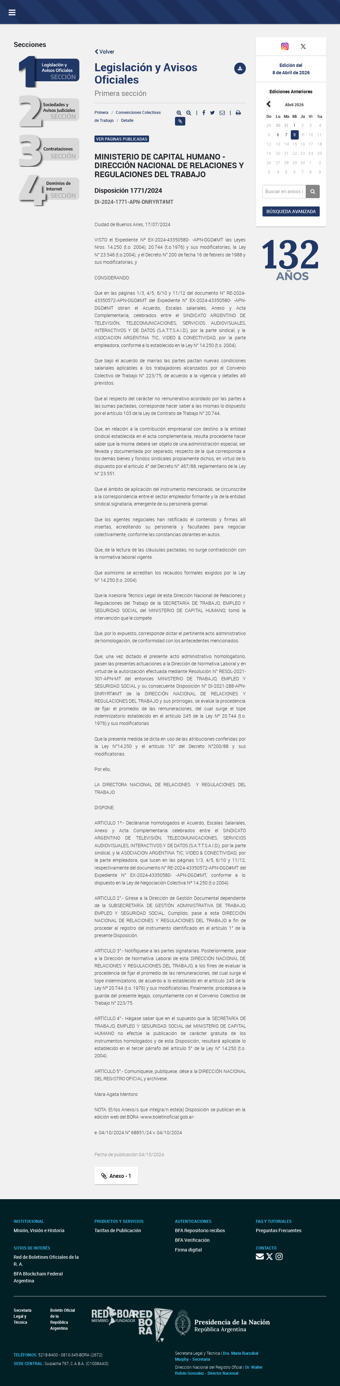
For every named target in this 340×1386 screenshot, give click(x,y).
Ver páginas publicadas (121, 139)
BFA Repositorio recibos (200, 1230)
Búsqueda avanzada (291, 211)
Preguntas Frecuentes (278, 1230)
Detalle (127, 120)
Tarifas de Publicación (117, 1230)
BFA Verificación (192, 1240)
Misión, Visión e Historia (39, 1230)
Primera (101, 112)
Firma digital (188, 1249)
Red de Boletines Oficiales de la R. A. (46, 1260)
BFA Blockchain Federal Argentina (38, 1277)
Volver (104, 51)
